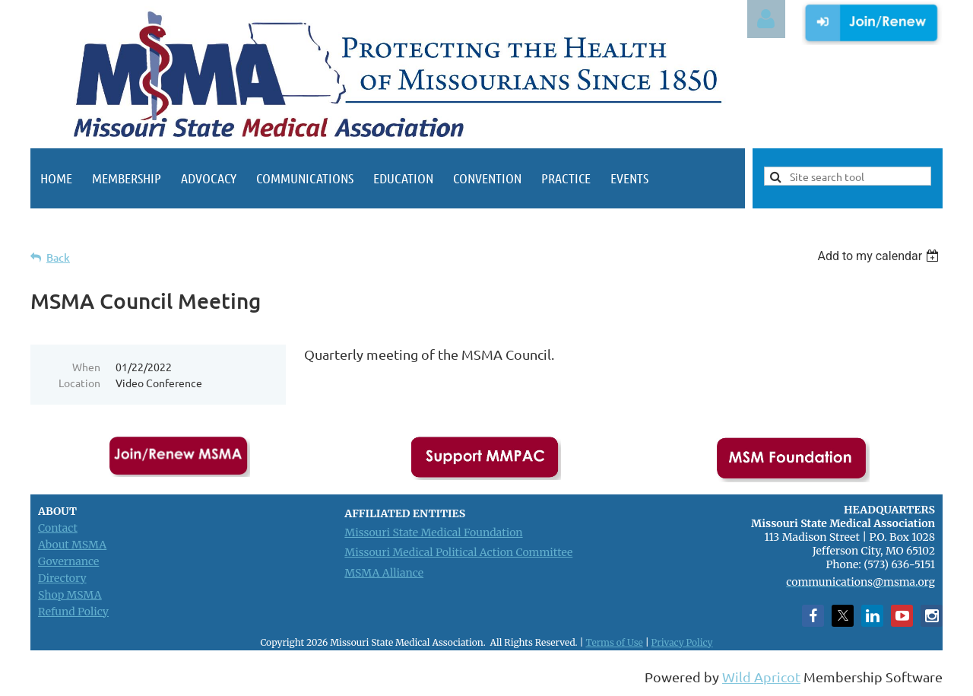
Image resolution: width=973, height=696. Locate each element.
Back (58, 257)
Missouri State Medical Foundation (433, 532)
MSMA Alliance (383, 573)
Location (79, 382)
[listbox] (880, 255)
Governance (68, 561)
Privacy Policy (682, 642)
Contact (58, 528)
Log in (766, 19)
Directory (62, 578)
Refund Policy (73, 611)
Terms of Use (613, 642)
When (86, 366)
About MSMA (72, 544)
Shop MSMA (70, 595)
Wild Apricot (761, 677)
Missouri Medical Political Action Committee (458, 552)
